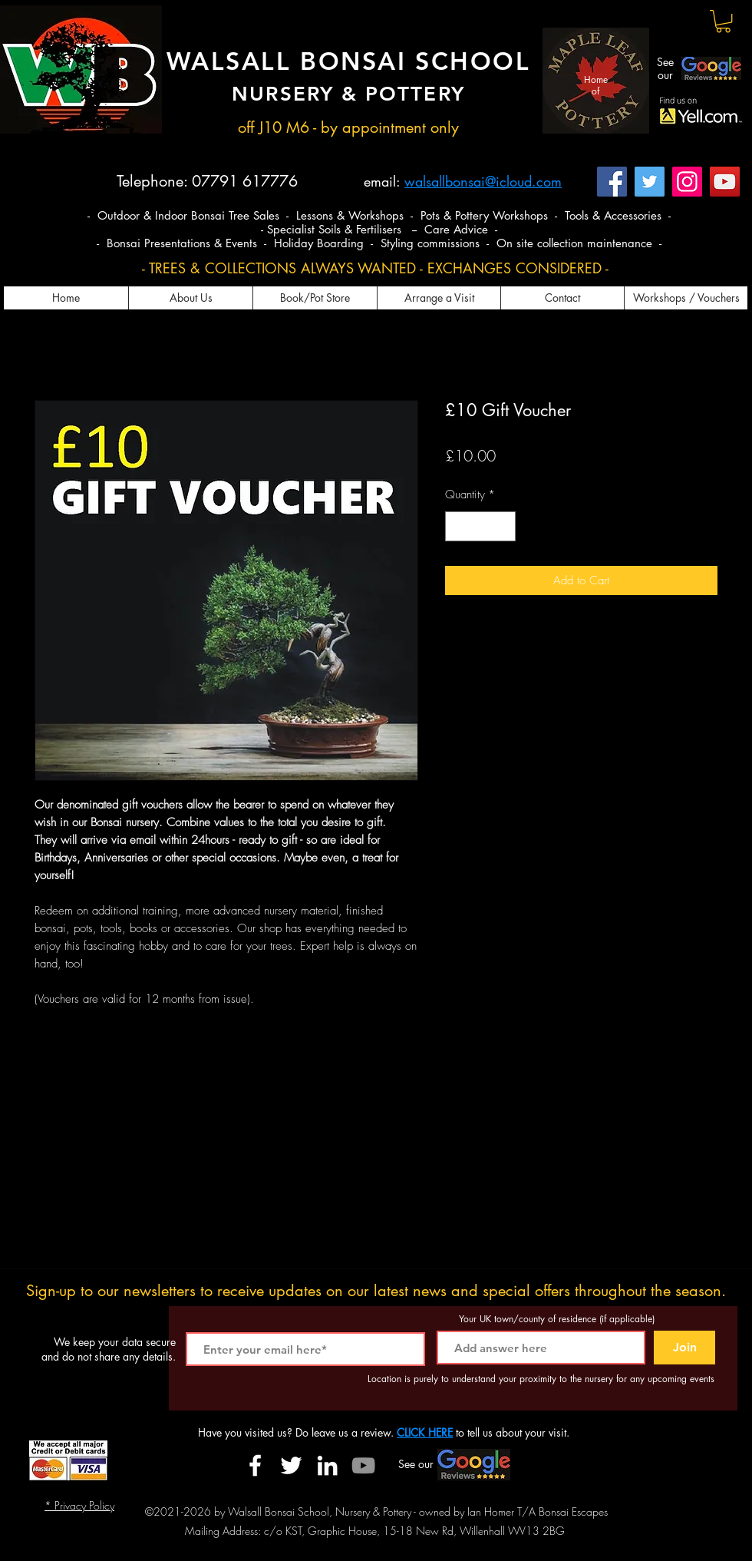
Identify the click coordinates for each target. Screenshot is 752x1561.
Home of (596, 85)
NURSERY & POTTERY (348, 94)
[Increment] (503, 526)
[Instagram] (687, 182)
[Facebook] (612, 182)
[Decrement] (457, 526)
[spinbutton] (480, 526)
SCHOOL (472, 60)
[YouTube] (725, 182)
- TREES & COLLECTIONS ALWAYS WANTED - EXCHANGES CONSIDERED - (375, 268)
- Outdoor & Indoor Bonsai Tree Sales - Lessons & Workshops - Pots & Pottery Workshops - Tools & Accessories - (379, 215)
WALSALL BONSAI (291, 60)
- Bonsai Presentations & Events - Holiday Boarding (232, 243)
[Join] (684, 1347)
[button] (723, 21)
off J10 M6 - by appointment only (348, 127)
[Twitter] (650, 182)
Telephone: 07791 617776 (207, 181)
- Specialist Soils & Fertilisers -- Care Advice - (379, 229)
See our (665, 68)
